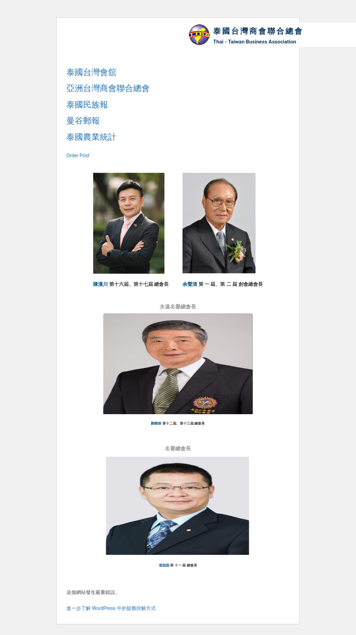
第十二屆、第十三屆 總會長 (183, 424)
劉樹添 (156, 424)
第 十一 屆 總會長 (183, 566)
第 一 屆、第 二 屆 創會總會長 (231, 284)
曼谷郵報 (83, 121)
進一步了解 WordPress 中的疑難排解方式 (111, 609)
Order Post (77, 155)
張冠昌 (164, 566)
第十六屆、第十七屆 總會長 (139, 284)
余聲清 (190, 284)
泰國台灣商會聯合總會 (258, 31)
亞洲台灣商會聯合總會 (108, 88)
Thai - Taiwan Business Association (254, 42)
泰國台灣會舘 (91, 72)
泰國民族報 (87, 105)
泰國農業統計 (91, 137)
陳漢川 (100, 284)
